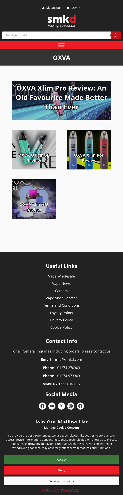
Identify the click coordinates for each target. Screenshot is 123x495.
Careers (61, 290)
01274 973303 (68, 375)
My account (54, 7)
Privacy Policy (70, 490)
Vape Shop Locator (61, 298)
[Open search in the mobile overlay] (61, 35)
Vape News (61, 283)
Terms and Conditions (61, 305)
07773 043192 (69, 384)
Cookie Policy (50, 490)
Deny (61, 470)
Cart (76, 8)
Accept (61, 459)
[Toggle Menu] (61, 45)
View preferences (61, 481)
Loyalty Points (61, 312)
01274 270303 (68, 367)
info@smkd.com (68, 359)
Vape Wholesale (61, 276)
